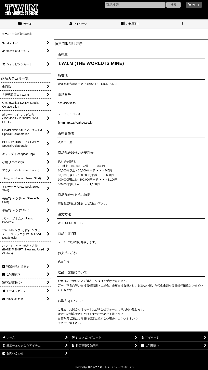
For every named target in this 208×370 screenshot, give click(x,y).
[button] (182, 24)
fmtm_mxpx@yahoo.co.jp (75, 122)
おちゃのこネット (97, 367)
